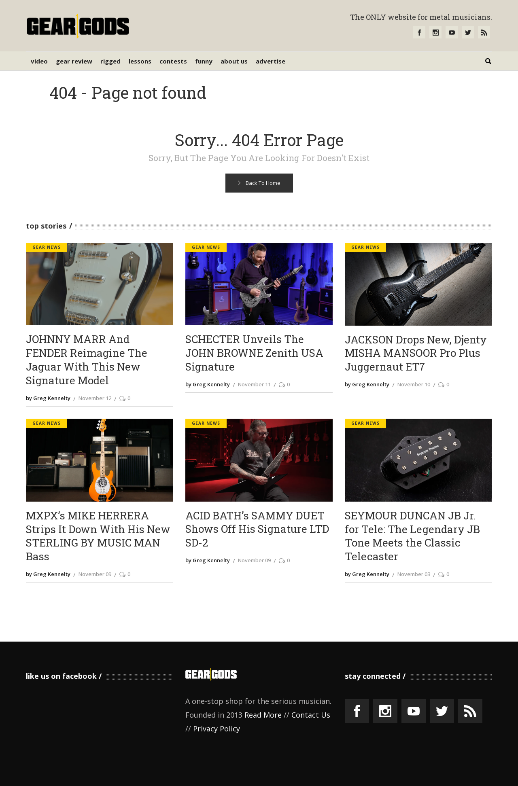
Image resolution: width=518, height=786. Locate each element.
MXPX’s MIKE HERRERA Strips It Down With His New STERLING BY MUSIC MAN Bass (98, 536)
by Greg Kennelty (48, 398)
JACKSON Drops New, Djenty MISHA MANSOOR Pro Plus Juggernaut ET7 (416, 353)
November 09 (95, 574)
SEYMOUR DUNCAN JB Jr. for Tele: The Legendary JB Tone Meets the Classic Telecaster (412, 536)
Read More (263, 715)
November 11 (254, 384)
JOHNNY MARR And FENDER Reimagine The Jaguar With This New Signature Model (86, 360)
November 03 (413, 574)
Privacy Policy (216, 728)
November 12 (95, 398)
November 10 (413, 384)
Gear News (46, 247)
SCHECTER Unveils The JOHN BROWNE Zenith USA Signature (254, 353)
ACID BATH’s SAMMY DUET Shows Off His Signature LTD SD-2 (257, 529)
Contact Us (310, 715)
